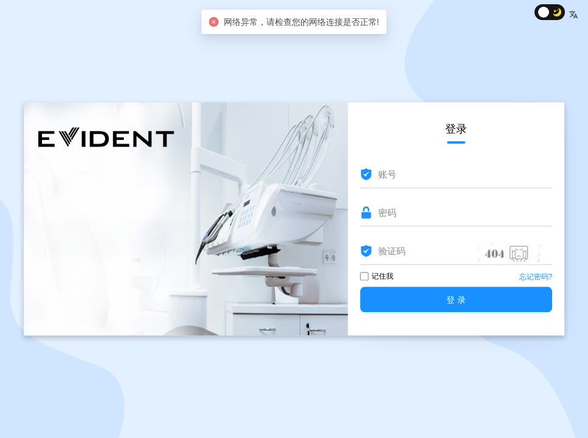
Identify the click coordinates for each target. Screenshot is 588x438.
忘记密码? (536, 277)
